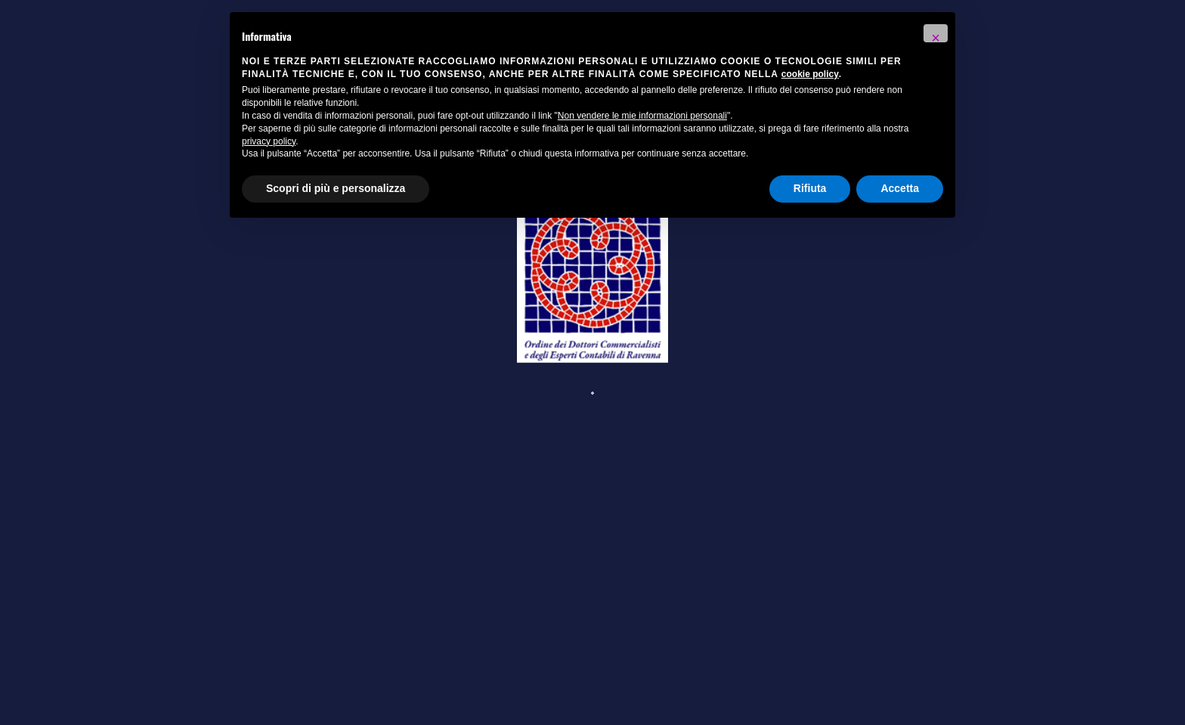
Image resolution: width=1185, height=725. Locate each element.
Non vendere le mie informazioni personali (642, 115)
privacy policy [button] (268, 141)
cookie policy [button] (810, 74)
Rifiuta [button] (810, 188)
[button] (936, 33)
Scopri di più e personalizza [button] (335, 188)
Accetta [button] (899, 188)
